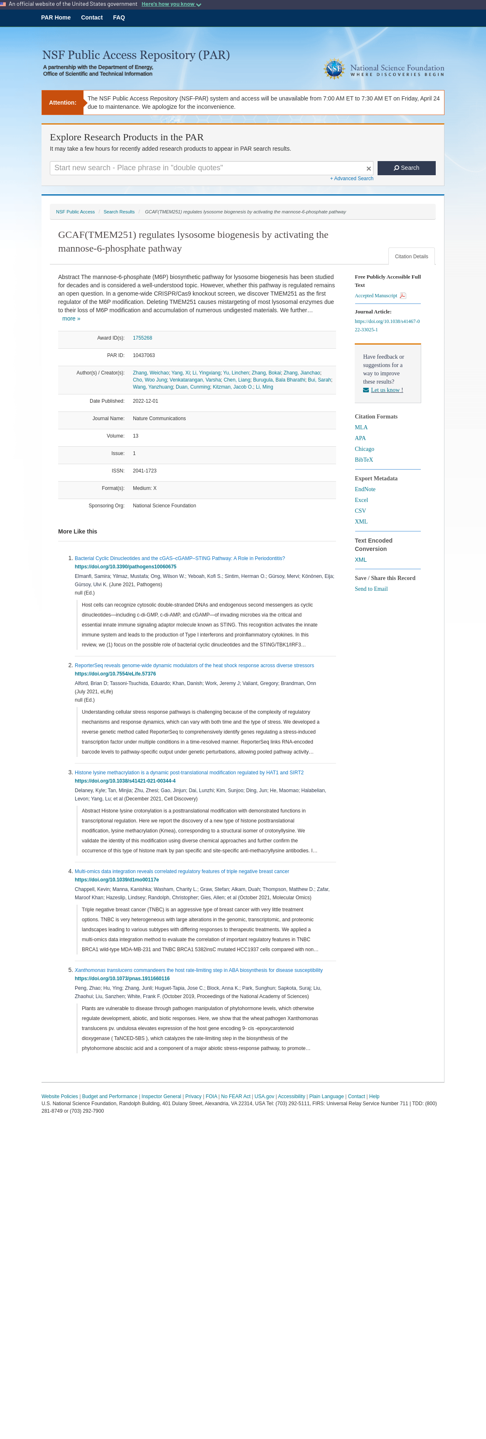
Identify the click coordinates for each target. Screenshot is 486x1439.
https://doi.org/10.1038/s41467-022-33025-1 (387, 325)
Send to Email (371, 589)
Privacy (193, 1096)
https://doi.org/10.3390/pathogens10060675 (127, 567)
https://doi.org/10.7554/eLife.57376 (117, 674)
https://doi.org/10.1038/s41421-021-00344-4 (126, 781)
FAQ (119, 17)
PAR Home (56, 17)
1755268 (142, 338)
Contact (92, 17)
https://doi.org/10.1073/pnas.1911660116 (123, 978)
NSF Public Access (75, 211)
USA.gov (264, 1096)
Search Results (119, 211)
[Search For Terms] (211, 168)
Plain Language (326, 1096)
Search (406, 167)
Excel (361, 500)
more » (71, 318)
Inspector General (161, 1096)
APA (360, 438)
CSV (360, 511)
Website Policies (60, 1096)
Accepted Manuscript (380, 296)
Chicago (364, 449)
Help (374, 1096)
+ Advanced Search (351, 178)
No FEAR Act (235, 1096)
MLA (361, 427)
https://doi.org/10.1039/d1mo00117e (118, 880)
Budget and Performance (109, 1096)
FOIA (211, 1096)
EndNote (365, 489)
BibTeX (364, 460)
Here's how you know (171, 3)
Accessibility (291, 1096)
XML (361, 522)
